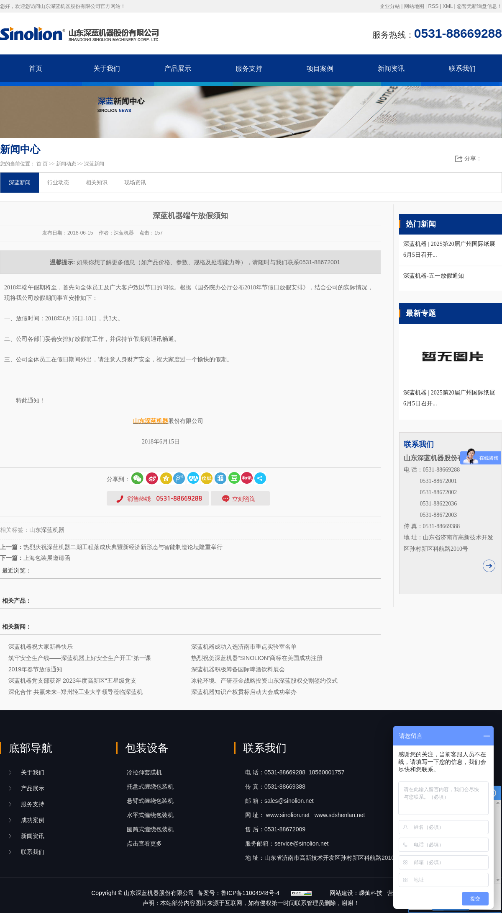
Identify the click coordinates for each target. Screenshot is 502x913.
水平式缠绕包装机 (150, 815)
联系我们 (462, 68)
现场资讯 (135, 182)
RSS (433, 6)
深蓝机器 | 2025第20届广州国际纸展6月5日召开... (449, 398)
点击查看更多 (144, 843)
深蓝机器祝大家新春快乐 (40, 646)
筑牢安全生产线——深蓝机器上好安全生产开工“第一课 (79, 658)
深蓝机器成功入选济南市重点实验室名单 (244, 646)
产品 (32, 788)
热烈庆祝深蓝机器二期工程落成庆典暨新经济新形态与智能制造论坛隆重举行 (123, 547)
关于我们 (106, 68)
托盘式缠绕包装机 (150, 786)
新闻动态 (66, 164)
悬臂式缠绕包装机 (150, 800)
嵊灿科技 (370, 893)
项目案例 (320, 68)
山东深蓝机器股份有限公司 (159, 893)
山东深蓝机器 (46, 529)
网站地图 (414, 6)
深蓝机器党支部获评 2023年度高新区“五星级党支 (72, 680)
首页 (35, 68)
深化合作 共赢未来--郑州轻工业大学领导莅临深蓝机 (75, 692)
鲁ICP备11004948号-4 (250, 893)
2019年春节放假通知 (35, 669)
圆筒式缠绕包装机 (150, 829)
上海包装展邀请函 (46, 558)
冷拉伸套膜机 (144, 772)
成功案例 (32, 820)
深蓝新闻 (94, 164)
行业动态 (58, 182)
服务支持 (249, 68)
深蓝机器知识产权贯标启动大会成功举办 (244, 692)
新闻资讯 (391, 68)
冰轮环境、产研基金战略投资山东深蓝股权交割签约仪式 (264, 680)
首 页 (42, 164)
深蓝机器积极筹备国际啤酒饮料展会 (238, 669)
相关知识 (97, 182)
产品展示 (177, 68)
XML (448, 6)
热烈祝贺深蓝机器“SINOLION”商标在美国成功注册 (257, 658)
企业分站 (390, 6)
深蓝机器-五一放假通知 (433, 276)
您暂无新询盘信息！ (479, 6)
